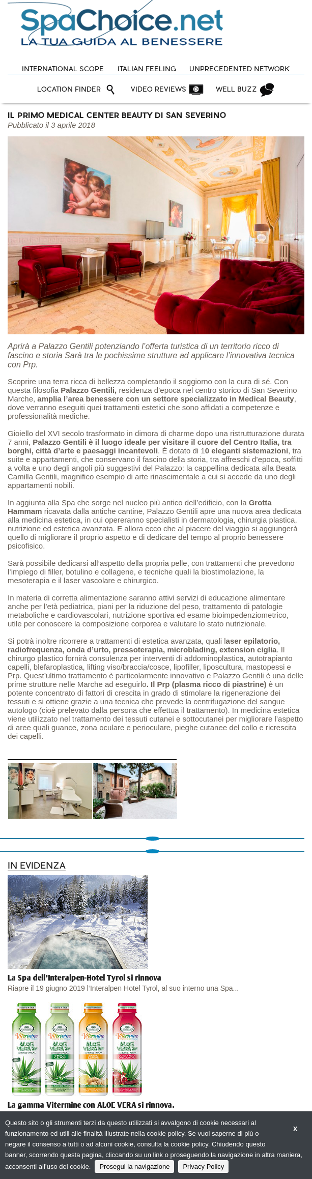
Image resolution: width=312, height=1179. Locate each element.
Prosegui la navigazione (134, 1166)
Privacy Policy (203, 1166)
